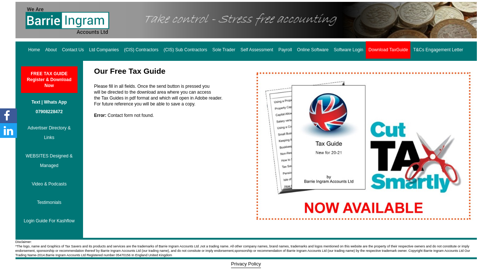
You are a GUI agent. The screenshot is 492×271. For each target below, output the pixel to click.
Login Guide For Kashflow (49, 220)
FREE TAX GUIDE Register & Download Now (49, 79)
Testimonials (49, 202)
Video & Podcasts (49, 184)
